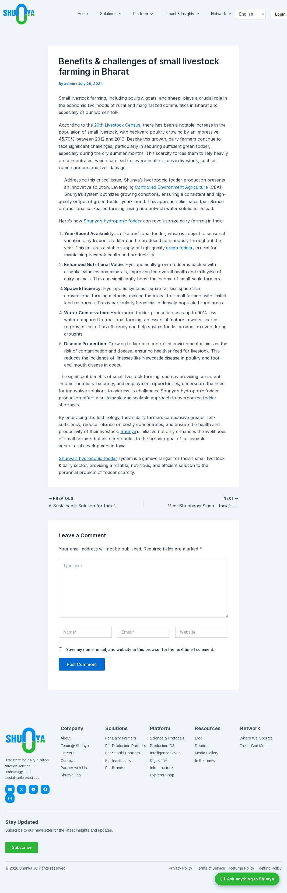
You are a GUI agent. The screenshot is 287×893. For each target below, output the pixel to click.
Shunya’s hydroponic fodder (112, 221)
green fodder (179, 247)
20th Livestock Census (117, 125)
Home (83, 13)
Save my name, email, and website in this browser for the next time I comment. (140, 649)
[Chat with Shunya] (247, 879)
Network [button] (221, 14)
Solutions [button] (110, 14)
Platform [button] (143, 14)
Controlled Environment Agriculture (172, 187)
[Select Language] (250, 14)
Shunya (128, 431)
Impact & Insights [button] (182, 14)
